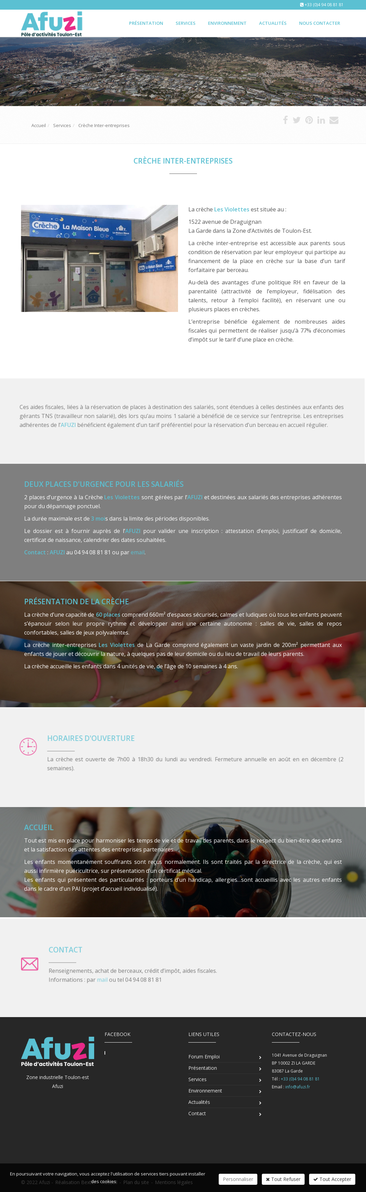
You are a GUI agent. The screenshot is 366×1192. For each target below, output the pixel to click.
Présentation (146, 23)
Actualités (273, 23)
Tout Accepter (332, 1179)
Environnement (227, 23)
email (138, 552)
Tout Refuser (283, 1179)
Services (186, 23)
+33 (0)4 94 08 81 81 (324, 5)
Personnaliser (238, 1179)
